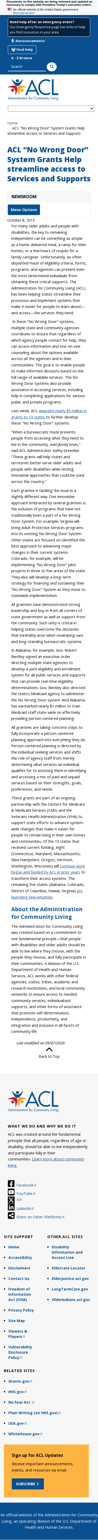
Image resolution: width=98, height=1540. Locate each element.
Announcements (28, 40)
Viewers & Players (17, 1334)
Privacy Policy (21, 1310)
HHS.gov (17, 1391)
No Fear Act (21, 1402)
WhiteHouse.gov (25, 1433)
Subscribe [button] (28, 1483)
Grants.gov (20, 1381)
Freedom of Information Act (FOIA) (19, 1294)
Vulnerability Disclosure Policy (20, 1352)
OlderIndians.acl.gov (71, 1299)
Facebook (26, 1185)
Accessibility (20, 1257)
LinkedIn (25, 1208)
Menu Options (24, 209)
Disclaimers (19, 1267)
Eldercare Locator (68, 1267)
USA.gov (17, 1423)
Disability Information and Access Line (67, 1252)
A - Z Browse (21, 58)
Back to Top (49, 1052)
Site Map (16, 1320)
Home (12, 123)
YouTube (26, 1193)
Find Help (22, 49)
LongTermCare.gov (70, 1289)
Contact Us (18, 1278)
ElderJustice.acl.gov (70, 1278)
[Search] (52, 66)
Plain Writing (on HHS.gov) (34, 1412)
